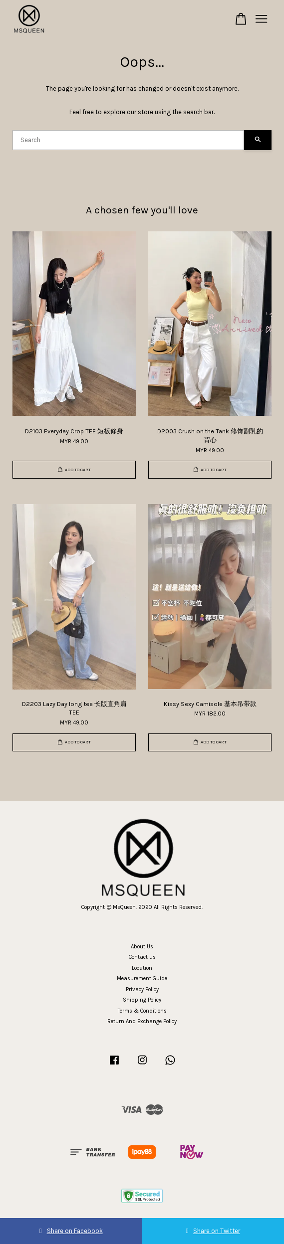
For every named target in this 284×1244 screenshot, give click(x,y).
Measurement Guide (142, 978)
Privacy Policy (142, 989)
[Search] (128, 140)
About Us (142, 946)
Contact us (142, 957)
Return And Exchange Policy (142, 1021)
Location (142, 968)
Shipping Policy (142, 1000)
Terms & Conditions (142, 1011)
